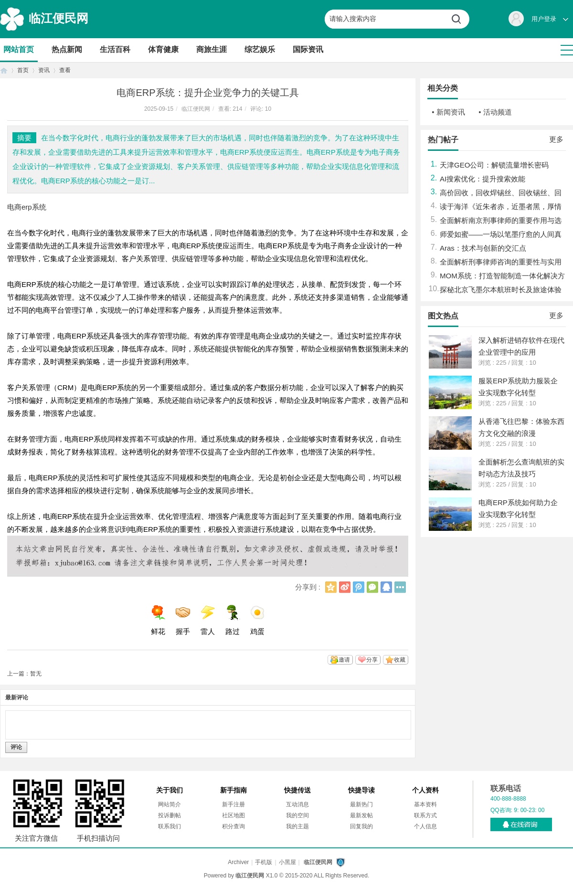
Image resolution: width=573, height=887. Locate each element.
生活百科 (115, 49)
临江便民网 (58, 18)
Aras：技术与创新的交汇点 (483, 248)
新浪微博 (344, 587)
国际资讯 (308, 49)
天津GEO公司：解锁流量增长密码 (494, 165)
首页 (4, 70)
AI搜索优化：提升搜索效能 (482, 179)
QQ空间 (331, 587)
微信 (372, 587)
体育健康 (163, 49)
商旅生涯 (211, 49)
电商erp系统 (26, 207)
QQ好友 (386, 587)
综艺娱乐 (259, 49)
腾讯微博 (358, 587)
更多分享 (400, 587)
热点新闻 (67, 49)
